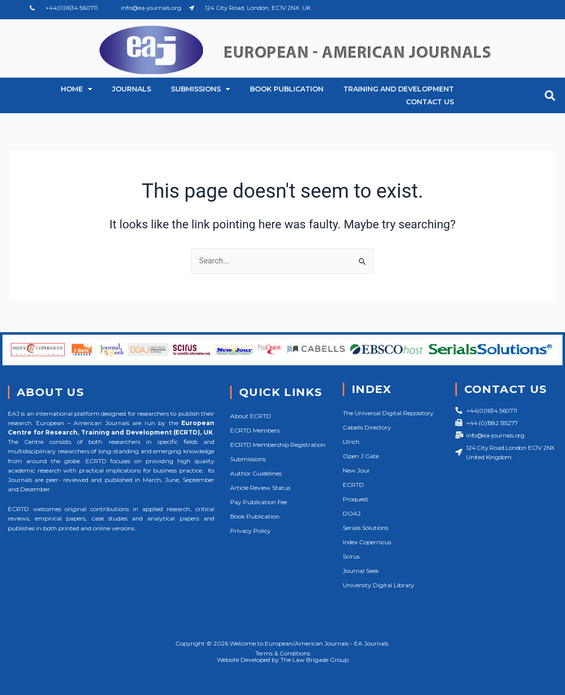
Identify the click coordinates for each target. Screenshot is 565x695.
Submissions (200, 89)
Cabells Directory (367, 427)
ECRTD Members (255, 430)
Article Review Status (260, 487)
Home (76, 89)
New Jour (356, 470)
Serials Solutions (365, 527)
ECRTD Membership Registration (277, 444)
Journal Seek (361, 570)
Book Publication (286, 89)
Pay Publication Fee (258, 502)
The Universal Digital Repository (388, 413)
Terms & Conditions (282, 653)
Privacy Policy (250, 530)
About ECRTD (250, 416)
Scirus (351, 556)
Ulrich (351, 441)
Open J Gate (361, 456)
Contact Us (430, 101)
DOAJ (352, 513)
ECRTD (353, 484)
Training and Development (398, 89)
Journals (131, 89)
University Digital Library (378, 585)
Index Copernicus (367, 542)
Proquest (355, 499)
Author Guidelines (256, 473)
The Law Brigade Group (315, 659)
